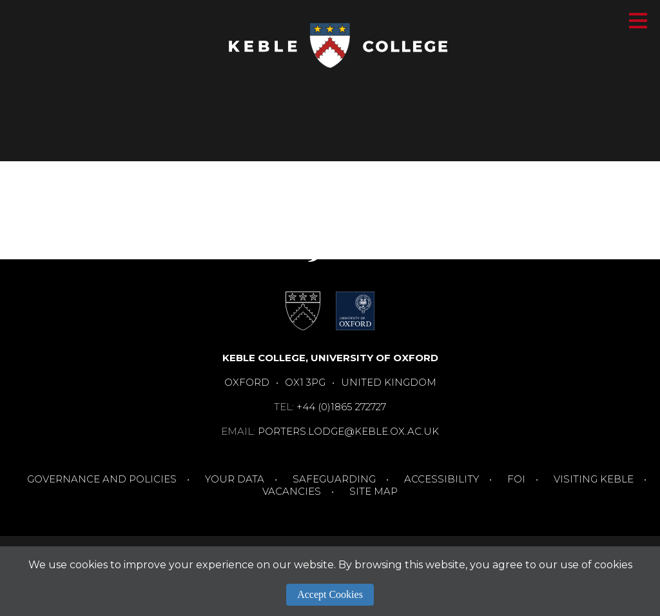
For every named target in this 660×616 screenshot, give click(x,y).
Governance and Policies (102, 479)
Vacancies (291, 491)
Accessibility (441, 479)
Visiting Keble (594, 479)
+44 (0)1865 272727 (341, 407)
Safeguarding (334, 479)
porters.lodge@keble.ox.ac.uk (348, 431)
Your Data (234, 479)
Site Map (373, 491)
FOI (516, 479)
